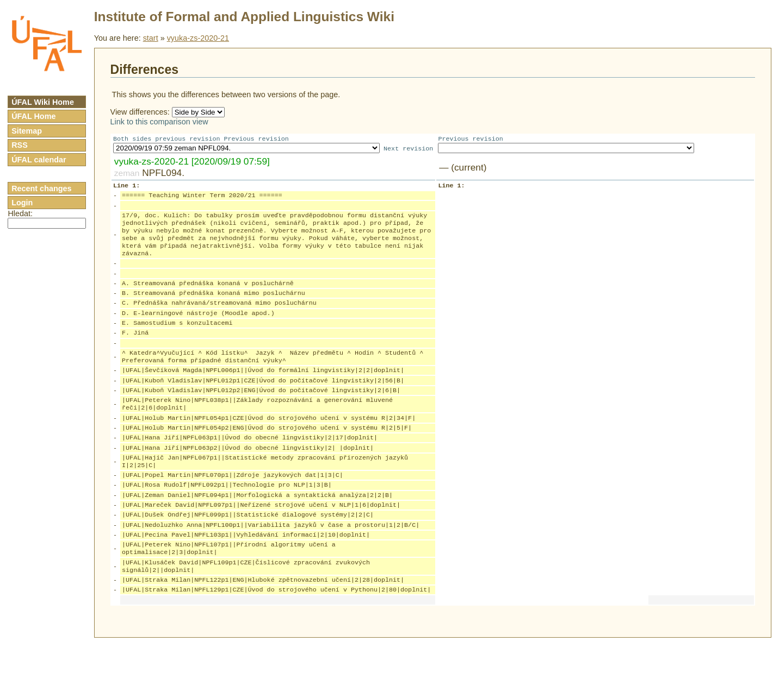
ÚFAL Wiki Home (42, 102)
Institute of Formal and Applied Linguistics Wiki (244, 16)
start (150, 38)
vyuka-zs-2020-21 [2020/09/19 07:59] (192, 162)
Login (22, 202)
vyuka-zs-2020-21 (198, 38)
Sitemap (26, 131)
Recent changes (41, 188)
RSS (19, 145)
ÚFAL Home (33, 116)
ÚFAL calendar (38, 159)
